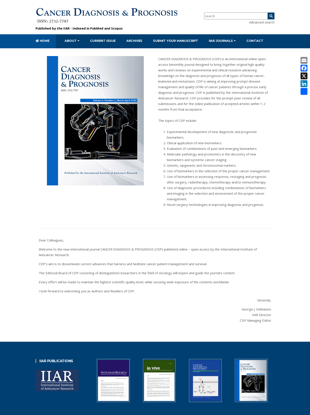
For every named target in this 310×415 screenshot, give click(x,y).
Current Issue (102, 41)
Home (43, 41)
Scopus (117, 28)
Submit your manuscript (175, 41)
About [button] (72, 41)
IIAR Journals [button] (222, 41)
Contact (254, 41)
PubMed (96, 28)
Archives (134, 41)
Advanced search (261, 22)
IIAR (66, 28)
